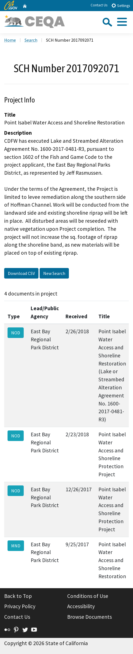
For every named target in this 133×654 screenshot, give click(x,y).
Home (10, 40)
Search (31, 40)
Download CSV (21, 273)
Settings (120, 5)
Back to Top (18, 596)
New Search (54, 273)
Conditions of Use (87, 596)
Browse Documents (89, 616)
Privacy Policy (19, 606)
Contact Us (99, 5)
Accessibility (81, 606)
